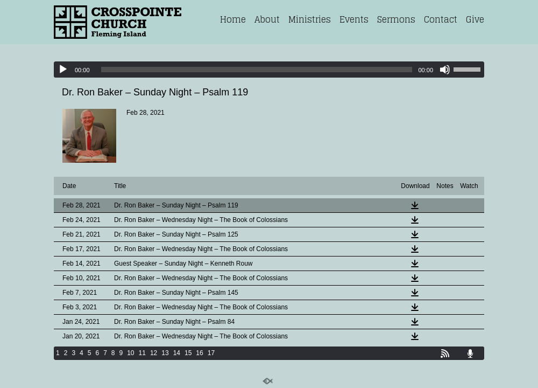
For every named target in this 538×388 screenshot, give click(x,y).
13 (164, 353)
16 (199, 353)
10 (130, 353)
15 (188, 353)
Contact (440, 19)
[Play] (63, 69)
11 (142, 353)
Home (233, 19)
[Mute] (445, 69)
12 (153, 353)
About (267, 19)
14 (176, 353)
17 (211, 353)
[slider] (257, 69)
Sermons (396, 19)
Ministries (309, 19)
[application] (269, 69)
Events (354, 19)
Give (475, 19)
